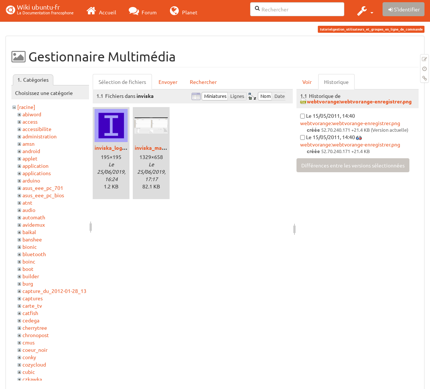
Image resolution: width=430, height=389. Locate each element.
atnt (27, 202)
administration (39, 136)
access (30, 121)
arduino (31, 180)
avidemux (33, 224)
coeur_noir (34, 349)
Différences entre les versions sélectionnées (353, 165)
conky (29, 357)
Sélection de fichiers (122, 81)
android (31, 151)
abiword (31, 114)
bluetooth (34, 254)
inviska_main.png (155, 147)
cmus (28, 342)
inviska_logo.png (115, 147)
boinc (28, 261)
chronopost (35, 335)
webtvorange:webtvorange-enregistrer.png (359, 101)
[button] (364, 10)
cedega (30, 320)
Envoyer (168, 81)
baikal (29, 232)
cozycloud (34, 364)
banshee (32, 239)
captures (32, 298)
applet (30, 158)
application (35, 165)
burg (27, 283)
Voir (307, 81)
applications (36, 173)
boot (27, 268)
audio (28, 209)
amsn (28, 143)
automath (33, 217)
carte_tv (32, 305)
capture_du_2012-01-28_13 (54, 290)
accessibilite (36, 128)
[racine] (26, 106)
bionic (29, 246)
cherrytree (34, 327)
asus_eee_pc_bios (43, 195)
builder (30, 276)
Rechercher (203, 81)
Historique (336, 81)
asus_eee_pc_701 (42, 187)
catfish (30, 313)
